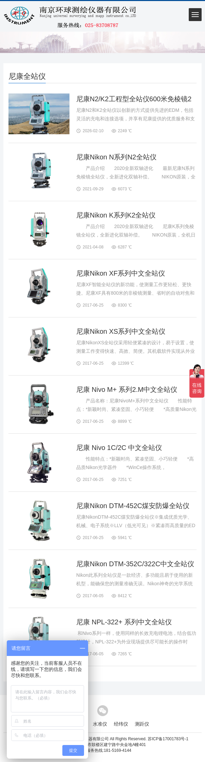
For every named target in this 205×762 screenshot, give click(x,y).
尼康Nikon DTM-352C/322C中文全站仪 (135, 564)
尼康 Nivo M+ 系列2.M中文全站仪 (126, 389)
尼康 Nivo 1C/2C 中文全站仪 (119, 447)
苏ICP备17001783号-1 (168, 739)
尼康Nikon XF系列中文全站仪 (120, 273)
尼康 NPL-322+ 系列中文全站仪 (124, 622)
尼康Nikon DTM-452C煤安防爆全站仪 (132, 505)
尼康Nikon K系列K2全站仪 (116, 215)
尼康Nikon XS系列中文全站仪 (120, 331)
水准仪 (100, 724)
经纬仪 (121, 724)
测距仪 (142, 724)
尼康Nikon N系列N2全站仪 (116, 157)
